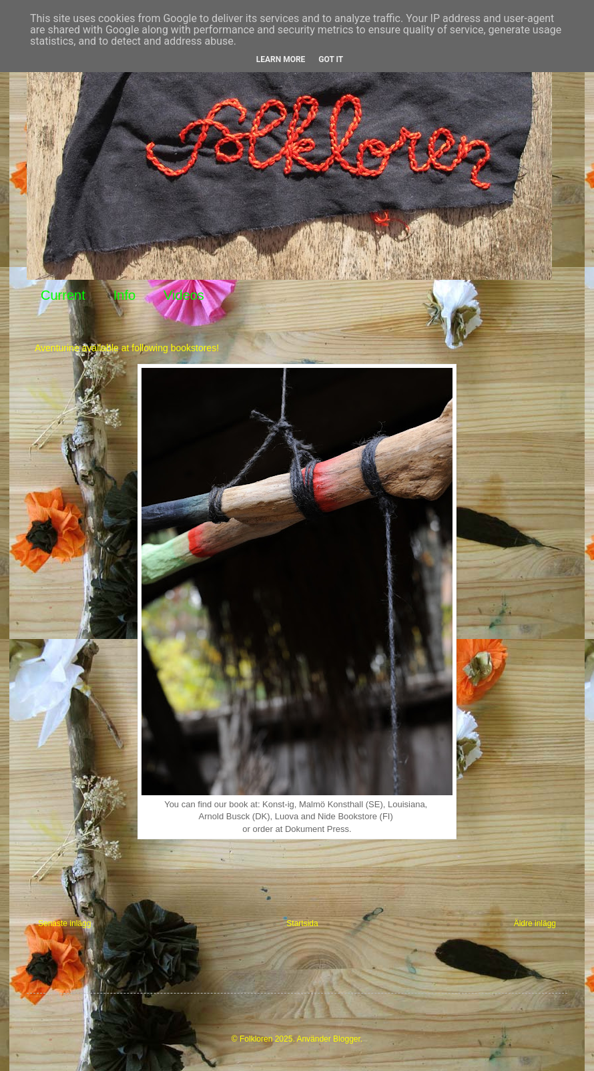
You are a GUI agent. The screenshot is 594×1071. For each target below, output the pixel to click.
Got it (330, 59)
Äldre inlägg (535, 923)
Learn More (281, 59)
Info (124, 295)
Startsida (302, 923)
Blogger (346, 1039)
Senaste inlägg (64, 923)
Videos (184, 295)
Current (63, 295)
